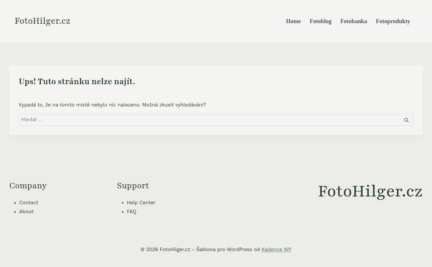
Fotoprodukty (393, 21)
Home (293, 21)
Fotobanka (353, 21)
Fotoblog (321, 21)
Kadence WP (276, 249)
